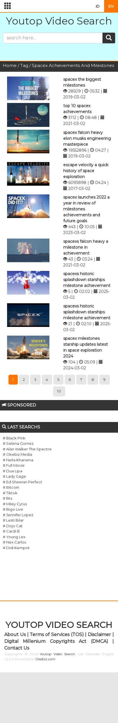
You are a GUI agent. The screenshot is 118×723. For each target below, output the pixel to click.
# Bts (7, 498)
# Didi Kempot (16, 547)
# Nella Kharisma (18, 460)
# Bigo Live (13, 509)
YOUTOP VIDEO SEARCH (59, 625)
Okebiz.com (45, 659)
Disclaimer (99, 634)
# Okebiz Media (17, 454)
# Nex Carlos (14, 542)
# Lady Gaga (14, 476)
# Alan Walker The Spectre (27, 449)
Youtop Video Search (59, 21)
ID (98, 6)
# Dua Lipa (12, 471)
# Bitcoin (11, 487)
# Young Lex (14, 537)
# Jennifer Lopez (18, 515)
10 (59, 391)
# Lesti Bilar (13, 520)
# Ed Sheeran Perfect (22, 482)
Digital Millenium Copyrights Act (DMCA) (56, 641)
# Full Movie (14, 465)
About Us (15, 634)
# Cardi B (11, 531)
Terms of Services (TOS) (57, 634)
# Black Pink (14, 438)
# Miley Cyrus (15, 504)
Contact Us (16, 648)
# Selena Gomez (18, 443)
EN (110, 6)
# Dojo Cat (13, 526)
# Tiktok (10, 493)
